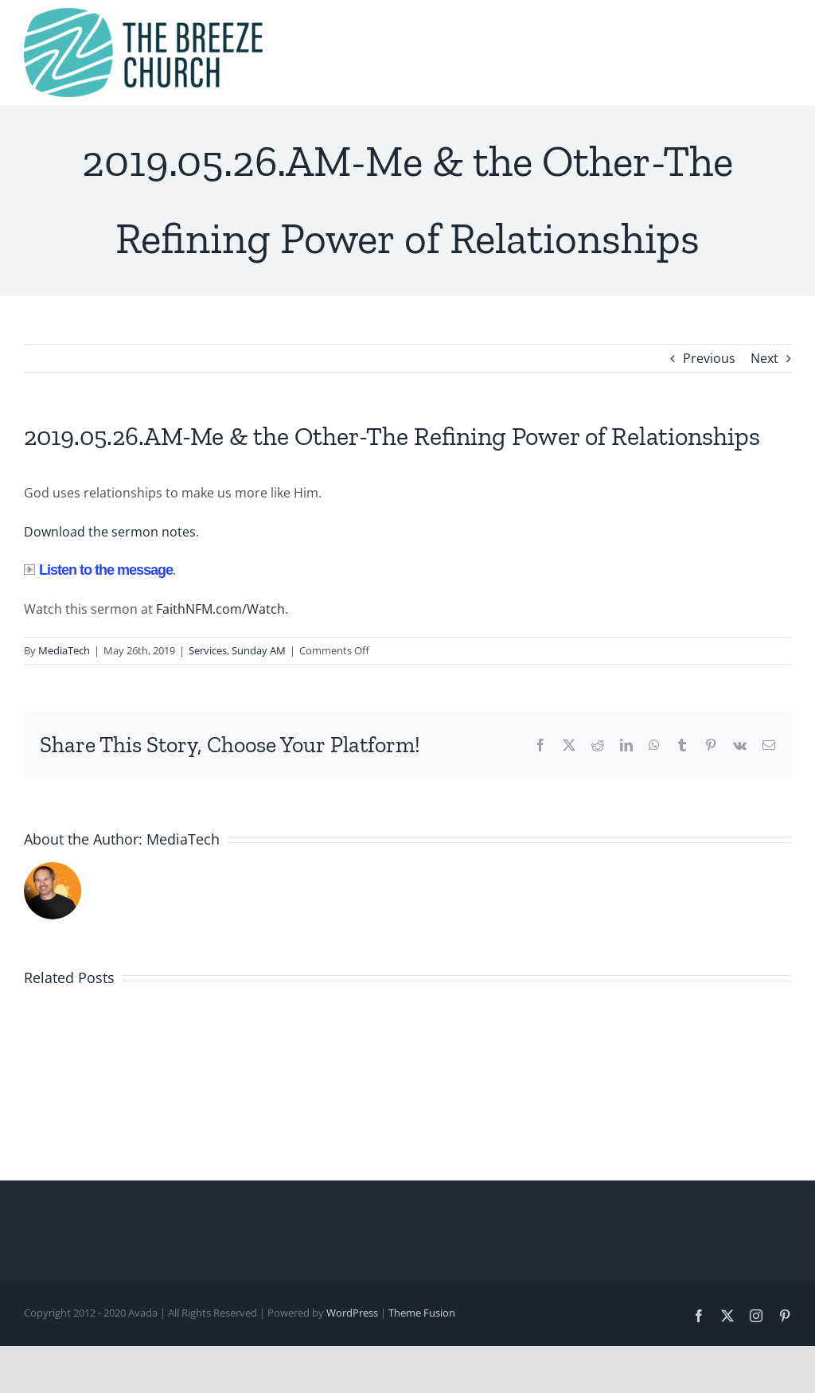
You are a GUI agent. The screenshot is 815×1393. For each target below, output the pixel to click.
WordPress (352, 1312)
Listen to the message (98, 570)
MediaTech (64, 650)
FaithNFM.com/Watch (220, 609)
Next (764, 358)
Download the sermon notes (110, 531)
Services (208, 650)
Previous (709, 358)
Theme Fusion (421, 1312)
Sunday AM (259, 650)
